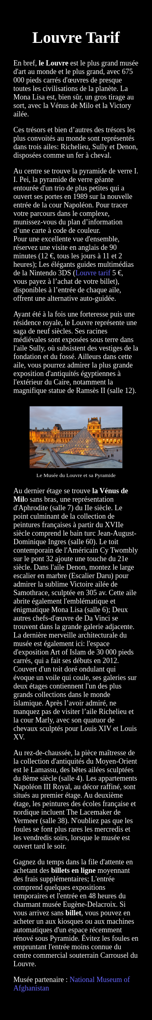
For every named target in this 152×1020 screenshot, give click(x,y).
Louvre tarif (92, 273)
